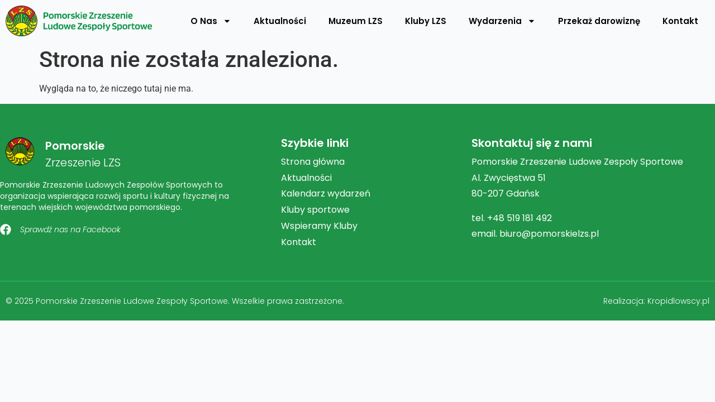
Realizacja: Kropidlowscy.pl (656, 301)
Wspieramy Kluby (319, 225)
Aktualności (280, 21)
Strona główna (313, 161)
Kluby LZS (425, 21)
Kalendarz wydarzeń (325, 193)
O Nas (210, 21)
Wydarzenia (502, 21)
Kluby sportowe (315, 209)
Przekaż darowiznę (599, 21)
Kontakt (680, 21)
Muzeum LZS (355, 21)
